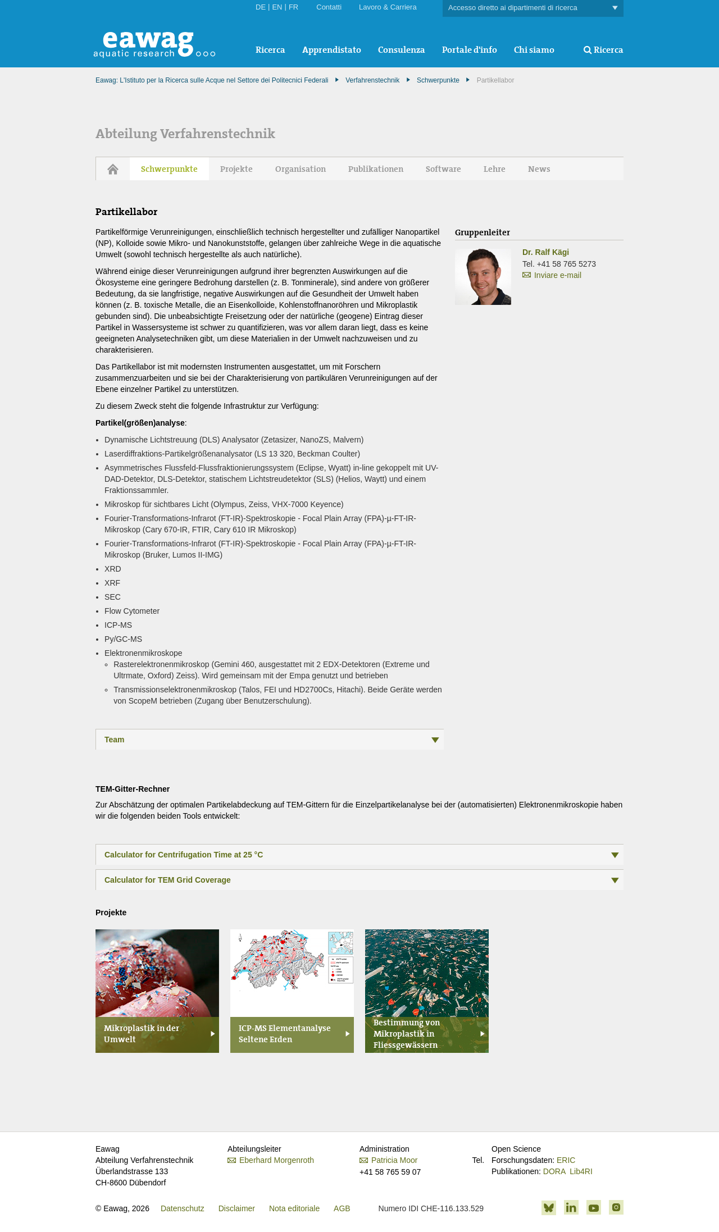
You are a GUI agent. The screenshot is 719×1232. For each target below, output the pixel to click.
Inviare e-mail (557, 275)
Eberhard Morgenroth (276, 1160)
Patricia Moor (394, 1160)
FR (293, 7)
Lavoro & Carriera (388, 7)
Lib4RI (581, 1171)
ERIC (566, 1160)
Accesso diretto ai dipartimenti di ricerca (533, 8)
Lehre (495, 169)
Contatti (329, 7)
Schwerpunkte (438, 80)
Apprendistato (331, 50)
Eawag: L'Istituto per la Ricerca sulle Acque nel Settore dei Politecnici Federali (212, 80)
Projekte (236, 169)
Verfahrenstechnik (372, 80)
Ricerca (270, 50)
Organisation (300, 169)
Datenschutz (182, 1208)
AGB (342, 1208)
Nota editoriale (294, 1208)
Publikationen (375, 169)
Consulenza (401, 50)
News (539, 169)
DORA (554, 1171)
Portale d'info (469, 50)
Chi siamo (534, 50)
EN (277, 7)
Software (443, 169)
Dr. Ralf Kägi (545, 252)
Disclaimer (237, 1208)
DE (261, 7)
